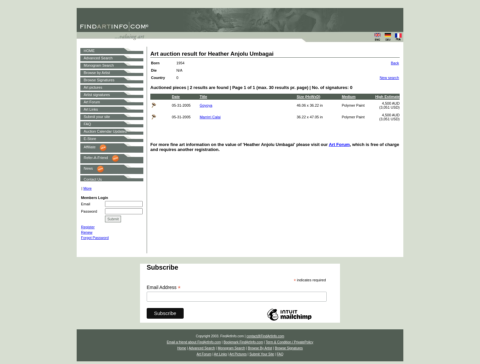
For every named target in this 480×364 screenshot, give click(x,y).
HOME (89, 51)
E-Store (90, 139)
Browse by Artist (97, 73)
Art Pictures (238, 354)
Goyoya (206, 105)
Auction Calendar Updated (105, 131)
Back (395, 63)
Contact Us (93, 179)
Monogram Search (99, 65)
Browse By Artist (260, 348)
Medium (349, 97)
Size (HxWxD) (308, 97)
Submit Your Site (261, 354)
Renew (86, 232)
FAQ (87, 124)
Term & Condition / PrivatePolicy (289, 342)
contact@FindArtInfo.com (265, 336)
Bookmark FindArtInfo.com (243, 342)
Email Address (164, 287)
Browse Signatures (99, 80)
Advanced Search (98, 58)
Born (155, 63)
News (88, 168)
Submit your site (97, 117)
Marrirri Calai (210, 117)
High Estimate (387, 97)
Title (203, 97)
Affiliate (90, 147)
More (87, 188)
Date (176, 97)
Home (181, 348)
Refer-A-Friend (96, 158)
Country (158, 78)
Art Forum (92, 102)
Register (88, 227)
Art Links (91, 109)
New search (389, 78)
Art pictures (93, 87)
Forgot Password (95, 238)
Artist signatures (97, 95)
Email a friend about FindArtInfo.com (194, 342)
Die (154, 70)
